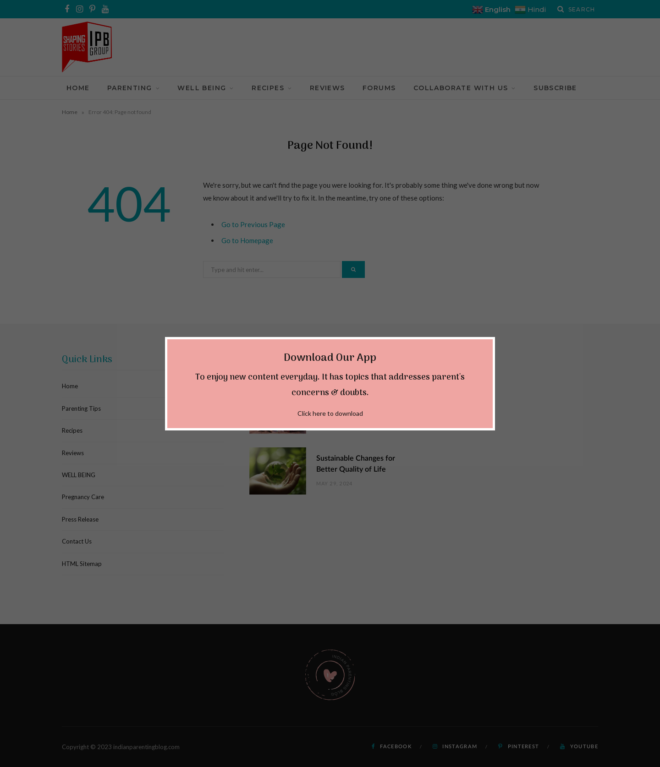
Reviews (327, 88)
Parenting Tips (81, 408)
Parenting (129, 88)
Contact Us (77, 541)
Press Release (80, 519)
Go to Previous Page (253, 224)
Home (78, 88)
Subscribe (555, 88)
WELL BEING (201, 88)
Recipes (268, 88)
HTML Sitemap (82, 563)
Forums (379, 88)
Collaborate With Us (460, 88)
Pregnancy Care (83, 496)
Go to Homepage (247, 240)
